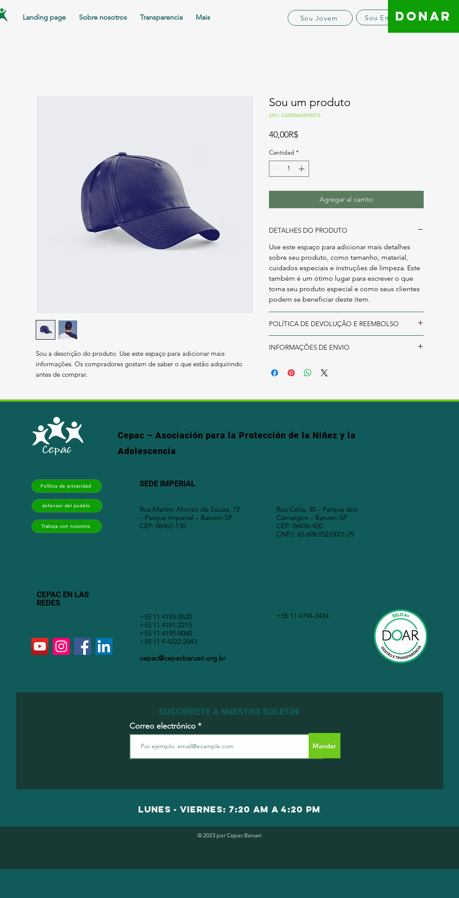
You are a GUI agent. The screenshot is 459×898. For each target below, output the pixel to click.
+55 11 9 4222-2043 (168, 641)
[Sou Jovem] (320, 18)
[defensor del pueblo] (67, 506)
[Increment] (302, 168)
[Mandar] (324, 745)
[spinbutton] (289, 168)
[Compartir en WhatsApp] (308, 373)
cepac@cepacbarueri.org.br (182, 658)
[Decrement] (275, 168)
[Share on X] (324, 373)
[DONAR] (423, 16)
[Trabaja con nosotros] (66, 526)
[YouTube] (39, 646)
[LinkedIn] (103, 646)
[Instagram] (61, 646)
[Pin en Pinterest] (291, 373)
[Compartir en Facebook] (274, 373)
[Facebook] (82, 646)
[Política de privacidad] (66, 486)
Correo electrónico (162, 726)
